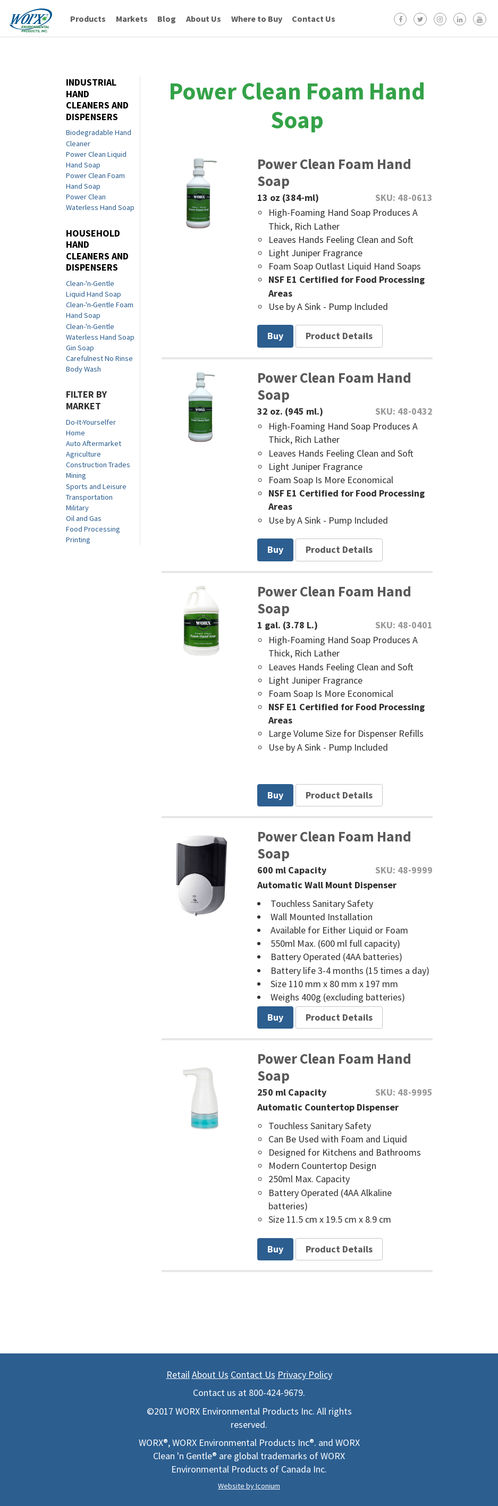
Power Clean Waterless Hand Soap (100, 202)
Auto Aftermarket (93, 443)
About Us (203, 18)
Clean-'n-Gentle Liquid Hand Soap (93, 289)
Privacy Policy (304, 1374)
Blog (166, 18)
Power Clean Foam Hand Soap (95, 181)
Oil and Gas (84, 518)
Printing (78, 539)
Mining (76, 475)
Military (77, 507)
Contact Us (313, 18)
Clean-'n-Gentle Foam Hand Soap (99, 310)
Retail (178, 1374)
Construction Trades (98, 464)
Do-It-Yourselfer (91, 422)
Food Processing (93, 529)
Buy (275, 336)
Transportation (89, 497)
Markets (132, 18)
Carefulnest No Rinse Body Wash (99, 364)
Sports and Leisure (96, 486)
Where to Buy (256, 18)
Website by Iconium (249, 1486)
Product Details (339, 336)
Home (75, 433)
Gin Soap (80, 347)
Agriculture (83, 454)
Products (88, 18)
